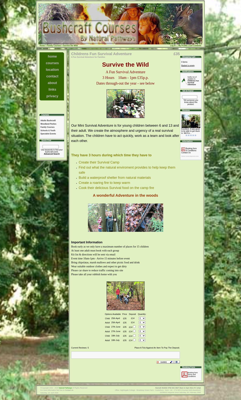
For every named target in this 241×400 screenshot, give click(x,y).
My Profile (182, 46)
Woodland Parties (48, 124)
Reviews (186, 110)
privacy (52, 96)
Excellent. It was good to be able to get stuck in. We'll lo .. (190, 131)
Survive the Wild (70, 46)
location (52, 70)
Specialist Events (48, 134)
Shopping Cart (188, 57)
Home (42, 46)
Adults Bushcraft (48, 120)
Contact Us (186, 153)
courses (52, 63)
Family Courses (54, 46)
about (52, 83)
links (52, 89)
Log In (173, 46)
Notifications (188, 72)
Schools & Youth (47, 130)
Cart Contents (195, 46)
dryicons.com (194, 156)
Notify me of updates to (193, 81)
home (52, 56)
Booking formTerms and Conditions (193, 374)
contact (52, 76)
